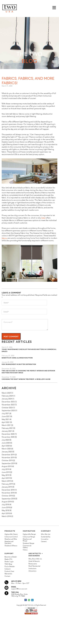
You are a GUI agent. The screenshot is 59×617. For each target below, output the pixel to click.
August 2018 (7, 501)
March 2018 (6, 516)
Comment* (25, 324)
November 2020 (8, 437)
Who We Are (45, 534)
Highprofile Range (29, 534)
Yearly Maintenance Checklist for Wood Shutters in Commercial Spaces (29, 350)
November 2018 (8, 493)
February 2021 (7, 428)
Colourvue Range (29, 537)
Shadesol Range (28, 543)
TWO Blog (8, 564)
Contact (7, 576)
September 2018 (8, 498)
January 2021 (7, 431)
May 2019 (5, 475)
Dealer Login (9, 561)
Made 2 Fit (8, 559)
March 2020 (6, 448)
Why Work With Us (35, 559)
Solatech (8, 569)
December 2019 (8, 454)
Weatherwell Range (27, 540)
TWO (43, 218)
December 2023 (8, 401)
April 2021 (6, 422)
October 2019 (7, 460)
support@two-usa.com (19, 589)
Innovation (44, 539)
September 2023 (8, 410)
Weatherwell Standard (9, 542)
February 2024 (7, 396)
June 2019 (6, 472)
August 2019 (7, 466)
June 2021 (6, 416)
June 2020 (6, 443)
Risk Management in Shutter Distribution (19, 364)
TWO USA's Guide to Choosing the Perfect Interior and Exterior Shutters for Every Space (28, 371)
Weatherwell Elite (11, 539)
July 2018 (5, 504)
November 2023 (8, 404)
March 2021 (6, 425)
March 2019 (6, 481)
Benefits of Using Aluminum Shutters (17, 358)
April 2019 (6, 478)
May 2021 (5, 419)
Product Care (9, 571)
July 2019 (5, 469)
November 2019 (8, 457)
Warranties (8, 574)
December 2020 (8, 434)
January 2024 (7, 399)
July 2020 (5, 440)
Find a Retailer (10, 566)
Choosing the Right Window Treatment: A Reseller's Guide (26, 379)
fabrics (4, 238)
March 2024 (6, 393)
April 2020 (6, 446)
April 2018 (6, 513)
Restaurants (33, 564)
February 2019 (7, 484)
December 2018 (8, 490)
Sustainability (45, 537)
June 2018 (6, 507)
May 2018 (5, 510)
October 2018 (7, 496)
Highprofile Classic (11, 534)
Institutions (32, 568)
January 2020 (7, 451)
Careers (44, 541)
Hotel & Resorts (34, 561)
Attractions (32, 571)
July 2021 (5, 413)
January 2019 (7, 487)
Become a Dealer (11, 557)
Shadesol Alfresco (11, 545)
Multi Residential (34, 566)
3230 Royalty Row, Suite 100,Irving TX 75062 (19, 595)
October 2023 (7, 407)
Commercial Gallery (27, 546)
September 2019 (8, 463)
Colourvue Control (11, 537)
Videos (25, 550)
